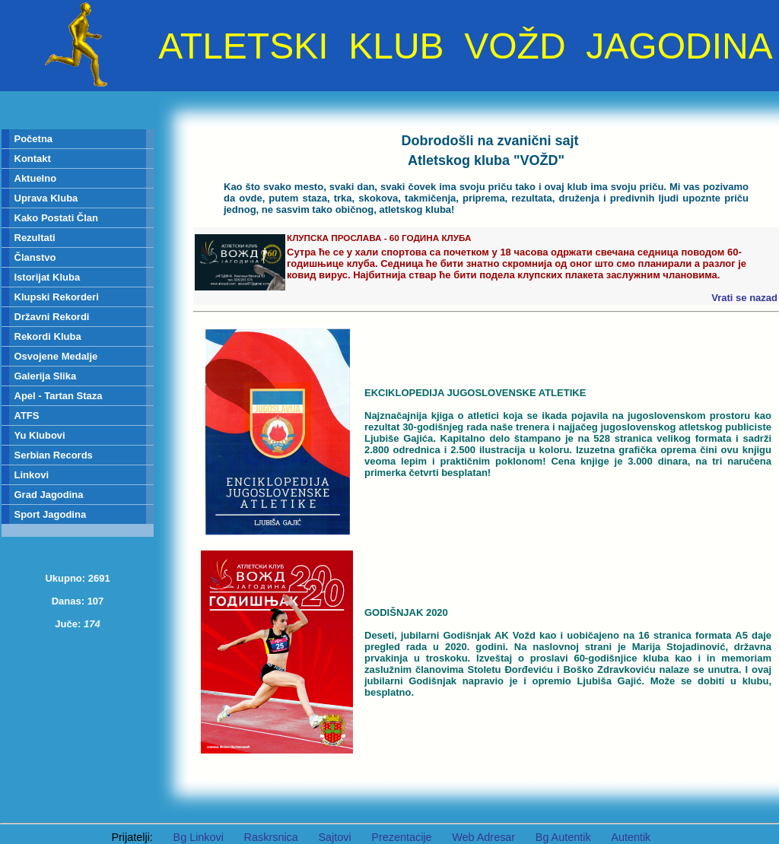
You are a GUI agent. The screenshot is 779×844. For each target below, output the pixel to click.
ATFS (27, 415)
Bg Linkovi (198, 837)
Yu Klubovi (39, 435)
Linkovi (31, 475)
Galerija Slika (45, 376)
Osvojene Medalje (56, 356)
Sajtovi (334, 837)
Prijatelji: (131, 837)
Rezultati (35, 237)
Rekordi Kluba (47, 336)
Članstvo (35, 257)
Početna (33, 138)
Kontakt (32, 158)
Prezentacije (401, 837)
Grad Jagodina (49, 494)
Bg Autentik (563, 837)
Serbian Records (53, 455)
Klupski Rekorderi (56, 297)
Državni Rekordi (52, 316)
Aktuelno (35, 178)
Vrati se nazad (744, 297)
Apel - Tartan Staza (58, 395)
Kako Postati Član (56, 218)
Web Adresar (483, 837)
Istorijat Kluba (47, 277)
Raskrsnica (271, 837)
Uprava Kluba (46, 198)
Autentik (630, 837)
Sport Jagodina (50, 514)
